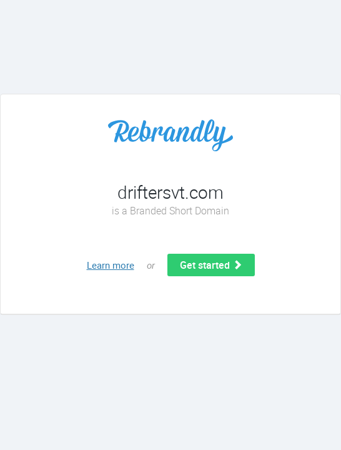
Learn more (110, 265)
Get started (211, 265)
